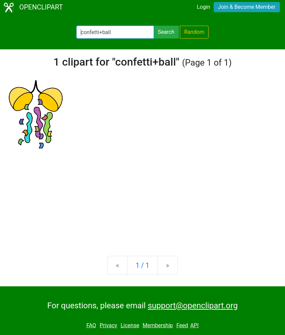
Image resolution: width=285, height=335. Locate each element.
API (194, 325)
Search (166, 32)
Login (203, 7)
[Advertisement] (142, 197)
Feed (182, 325)
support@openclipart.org (193, 305)
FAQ (91, 325)
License (130, 325)
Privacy (108, 325)
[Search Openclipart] (115, 32)
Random (194, 32)
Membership (158, 325)
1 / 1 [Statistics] (142, 265)
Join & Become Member (247, 7)
